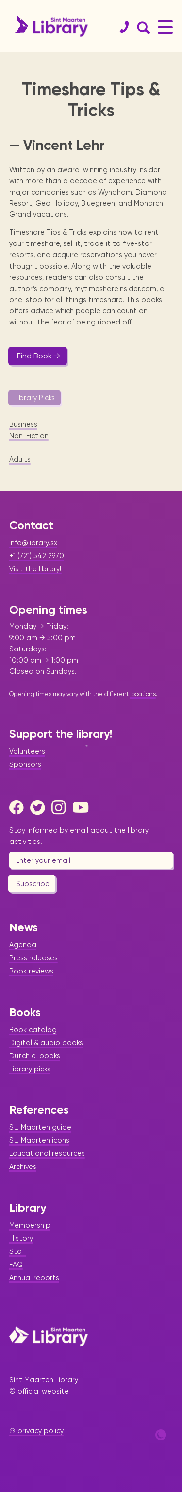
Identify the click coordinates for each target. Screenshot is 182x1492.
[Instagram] (61, 807)
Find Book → (38, 355)
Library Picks (34, 398)
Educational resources (47, 1153)
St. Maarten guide (40, 1127)
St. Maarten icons (39, 1140)
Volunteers (27, 751)
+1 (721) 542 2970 (36, 556)
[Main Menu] (165, 26)
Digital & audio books (46, 1043)
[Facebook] (19, 807)
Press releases (33, 958)
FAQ (16, 1264)
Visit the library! (35, 569)
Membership (29, 1225)
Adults (20, 459)
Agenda (22, 945)
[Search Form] (141, 27)
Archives (22, 1166)
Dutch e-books (34, 1056)
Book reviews (31, 971)
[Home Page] (48, 1336)
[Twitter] (40, 807)
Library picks (29, 1069)
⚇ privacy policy (36, 1431)
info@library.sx (33, 543)
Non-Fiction (29, 435)
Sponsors (25, 764)
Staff (17, 1251)
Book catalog (33, 1030)
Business (23, 424)
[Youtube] (82, 807)
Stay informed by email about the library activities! (79, 836)
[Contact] (120, 27)
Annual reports (34, 1277)
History (21, 1238)
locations (143, 693)
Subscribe (33, 884)
